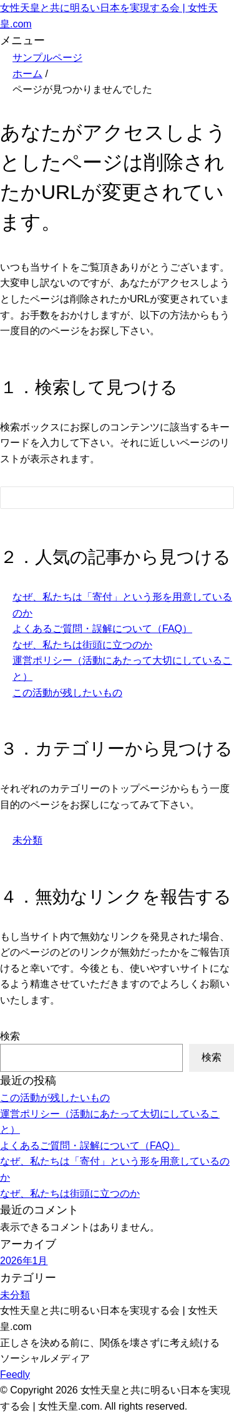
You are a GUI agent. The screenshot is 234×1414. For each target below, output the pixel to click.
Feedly (15, 1374)
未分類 (27, 840)
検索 (10, 1036)
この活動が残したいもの (67, 692)
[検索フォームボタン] (215, 499)
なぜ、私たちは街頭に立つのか (82, 645)
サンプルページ (47, 57)
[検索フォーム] (104, 497)
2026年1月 (24, 1260)
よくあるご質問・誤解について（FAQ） (102, 628)
